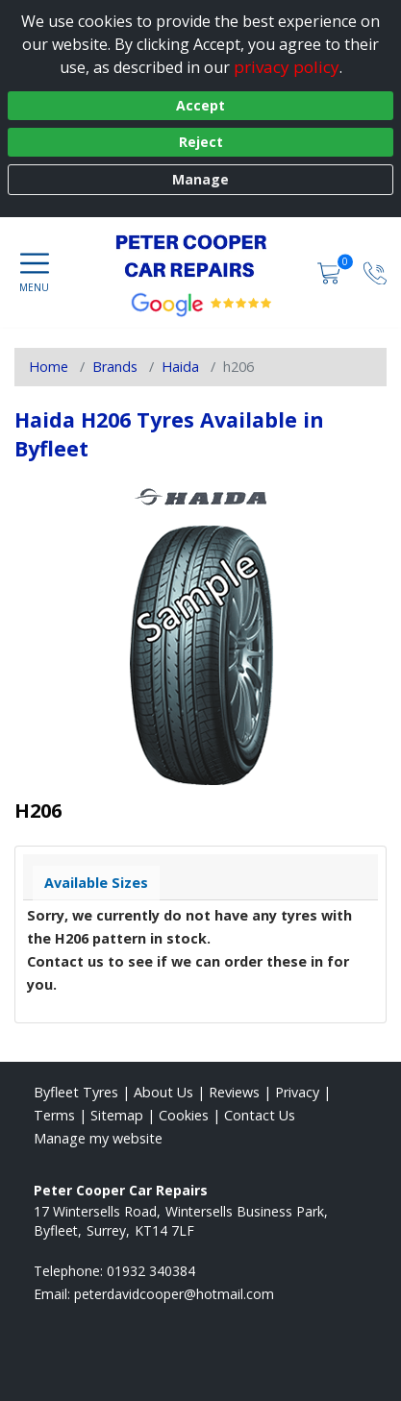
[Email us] (174, 1294)
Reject (201, 142)
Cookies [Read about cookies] (184, 1115)
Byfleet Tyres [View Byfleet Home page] (76, 1092)
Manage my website (98, 1138)
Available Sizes (96, 882)
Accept (200, 105)
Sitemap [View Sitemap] (116, 1115)
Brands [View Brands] (115, 366)
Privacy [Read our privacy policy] (297, 1092)
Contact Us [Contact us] (259, 1115)
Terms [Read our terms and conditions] (54, 1115)
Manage (200, 179)
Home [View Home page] (48, 366)
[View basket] (330, 271)
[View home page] (201, 255)
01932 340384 (151, 1271)
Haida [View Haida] (180, 366)
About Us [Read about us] (163, 1092)
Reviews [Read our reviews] (234, 1092)
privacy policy (286, 67)
